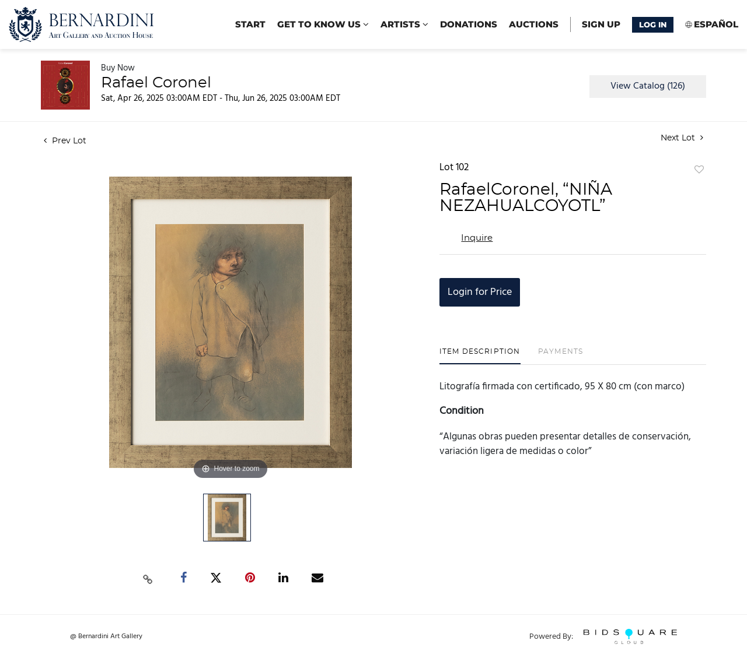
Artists (404, 24)
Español (716, 24)
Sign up (601, 24)
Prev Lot (65, 141)
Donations (468, 24)
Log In (652, 24)
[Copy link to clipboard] (148, 578)
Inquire (477, 238)
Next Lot (682, 137)
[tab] (480, 355)
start (250, 24)
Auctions (533, 24)
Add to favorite (699, 170)
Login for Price (480, 292)
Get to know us (323, 24)
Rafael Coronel (156, 82)
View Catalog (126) (647, 86)
